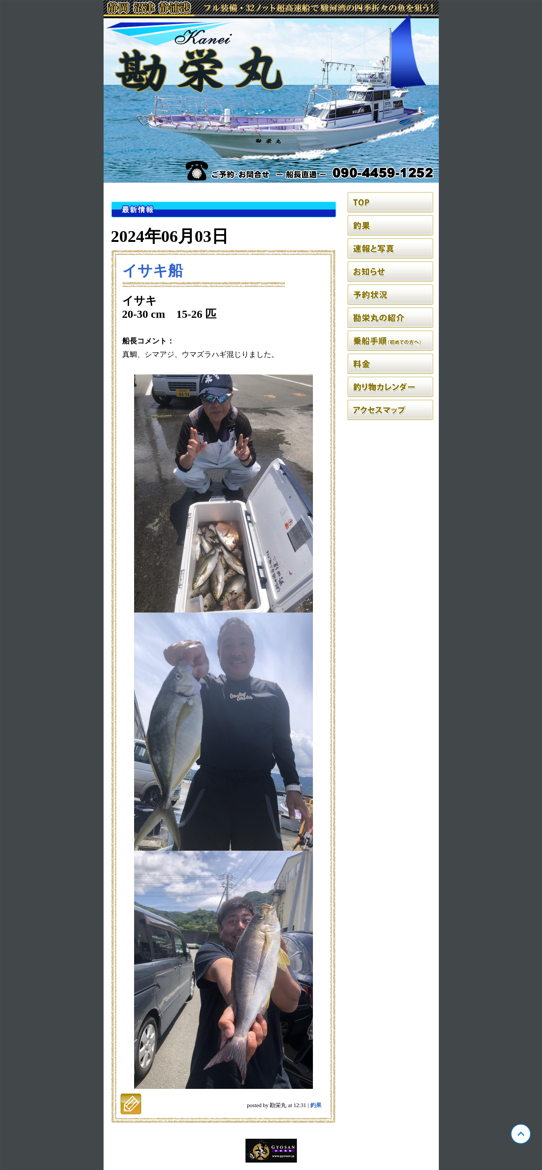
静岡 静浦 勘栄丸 (271, 91)
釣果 (315, 1105)
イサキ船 (152, 270)
